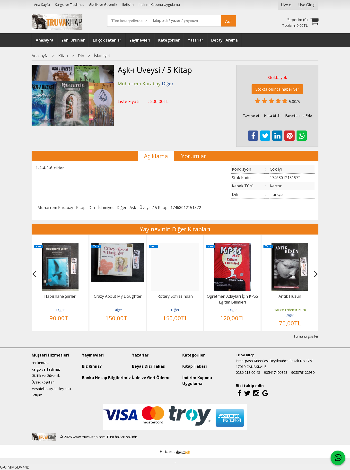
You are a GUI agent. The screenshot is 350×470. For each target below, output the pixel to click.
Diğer (122, 207)
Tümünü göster (305, 336)
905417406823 (275, 372)
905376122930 (303, 372)
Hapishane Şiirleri (60, 296)
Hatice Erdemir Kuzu (289, 309)
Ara (228, 21)
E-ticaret (167, 451)
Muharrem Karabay (55, 207)
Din (91, 207)
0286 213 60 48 (248, 372)
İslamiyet (106, 207)
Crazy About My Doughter (118, 296)
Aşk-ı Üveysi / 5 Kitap (148, 207)
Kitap (81, 207)
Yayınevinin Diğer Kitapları (175, 229)
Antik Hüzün (290, 296)
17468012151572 (185, 207)
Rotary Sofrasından (175, 296)
